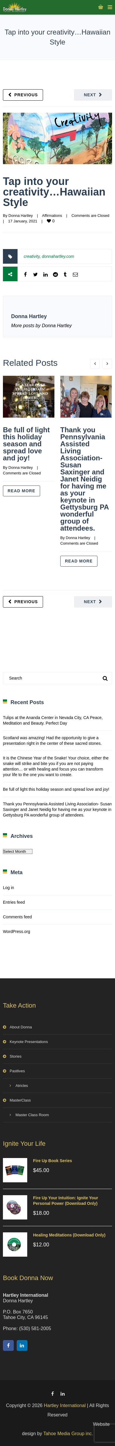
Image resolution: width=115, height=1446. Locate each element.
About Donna (21, 1027)
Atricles (22, 1085)
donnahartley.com (58, 256)
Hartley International (65, 1405)
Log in (8, 887)
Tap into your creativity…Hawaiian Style (54, 191)
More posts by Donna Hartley (41, 325)
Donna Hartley (20, 215)
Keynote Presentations (29, 1042)
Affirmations (52, 215)
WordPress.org (16, 931)
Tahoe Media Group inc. (68, 1433)
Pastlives (17, 1071)
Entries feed (14, 902)
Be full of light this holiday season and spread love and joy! (26, 444)
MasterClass (20, 1100)
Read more (21, 490)
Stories (15, 1056)
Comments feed (17, 917)
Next (90, 94)
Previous (26, 94)
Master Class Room (32, 1115)
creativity (32, 256)
